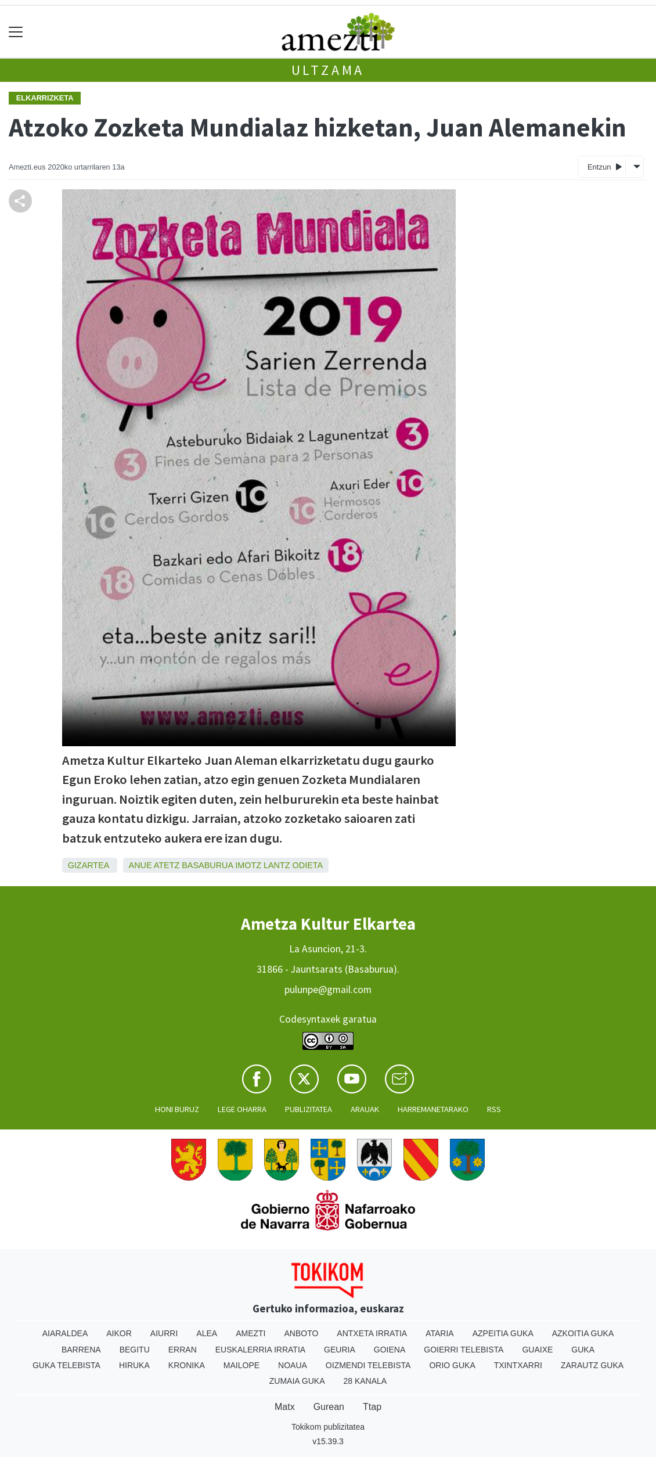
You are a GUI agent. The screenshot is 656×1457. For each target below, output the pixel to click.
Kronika (186, 1365)
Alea (206, 1333)
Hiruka (134, 1365)
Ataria (440, 1333)
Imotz (248, 865)
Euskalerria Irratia (260, 1349)
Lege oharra (242, 1109)
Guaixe (537, 1349)
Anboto (301, 1333)
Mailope (241, 1365)
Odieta (308, 865)
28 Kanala (365, 1381)
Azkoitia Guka (583, 1333)
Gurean (328, 1407)
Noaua (292, 1365)
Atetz (167, 865)
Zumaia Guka (297, 1381)
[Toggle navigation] (15, 31)
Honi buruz (177, 1109)
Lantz (277, 865)
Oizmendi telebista (368, 1365)
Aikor (119, 1333)
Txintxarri (518, 1365)
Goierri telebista (463, 1349)
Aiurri (164, 1333)
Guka (582, 1349)
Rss (494, 1109)
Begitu (135, 1349)
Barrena (81, 1349)
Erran (182, 1349)
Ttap (372, 1407)
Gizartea (88, 865)
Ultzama (328, 70)
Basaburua (207, 865)
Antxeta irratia (372, 1333)
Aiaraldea (65, 1333)
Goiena (389, 1349)
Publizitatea (308, 1109)
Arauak (365, 1109)
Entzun (604, 166)
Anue (140, 865)
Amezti (250, 1333)
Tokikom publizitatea (328, 1426)
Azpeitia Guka (503, 1333)
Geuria (339, 1349)
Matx (285, 1407)
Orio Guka (452, 1365)
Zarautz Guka (592, 1365)
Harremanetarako (433, 1109)
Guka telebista (66, 1365)
